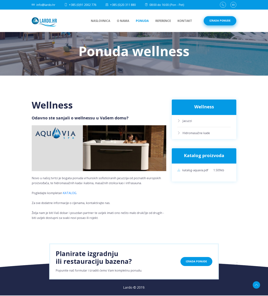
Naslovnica (100, 21)
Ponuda (142, 21)
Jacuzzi (184, 121)
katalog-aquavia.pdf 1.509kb (201, 171)
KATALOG (69, 194)
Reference (163, 21)
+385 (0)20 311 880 (120, 5)
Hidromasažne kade (193, 133)
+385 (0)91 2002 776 (80, 5)
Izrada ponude (220, 21)
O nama (123, 21)
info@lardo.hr (43, 5)
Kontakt (184, 21)
